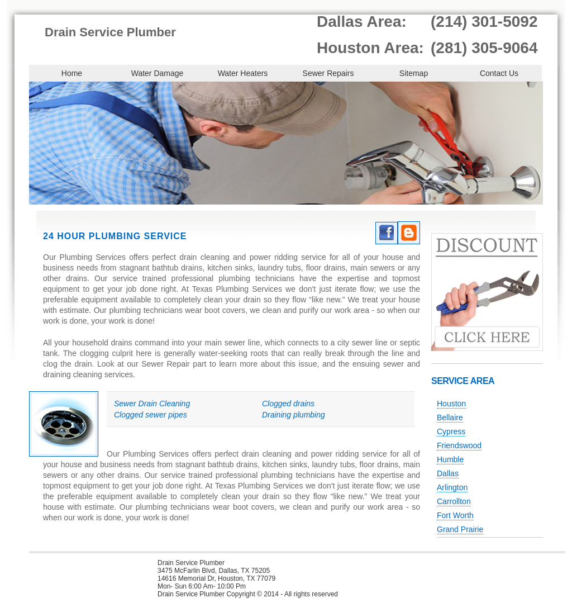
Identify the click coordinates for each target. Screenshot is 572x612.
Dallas (448, 473)
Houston (451, 403)
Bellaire (450, 417)
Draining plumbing (293, 414)
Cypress (451, 431)
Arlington (452, 487)
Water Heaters (243, 73)
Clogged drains (288, 403)
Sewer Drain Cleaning (152, 403)
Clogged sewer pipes (150, 414)
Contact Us (499, 73)
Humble (450, 459)
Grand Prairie (460, 529)
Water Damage (157, 73)
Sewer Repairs (328, 73)
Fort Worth (455, 515)
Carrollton (454, 501)
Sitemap (413, 73)
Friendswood (459, 445)
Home (71, 73)
